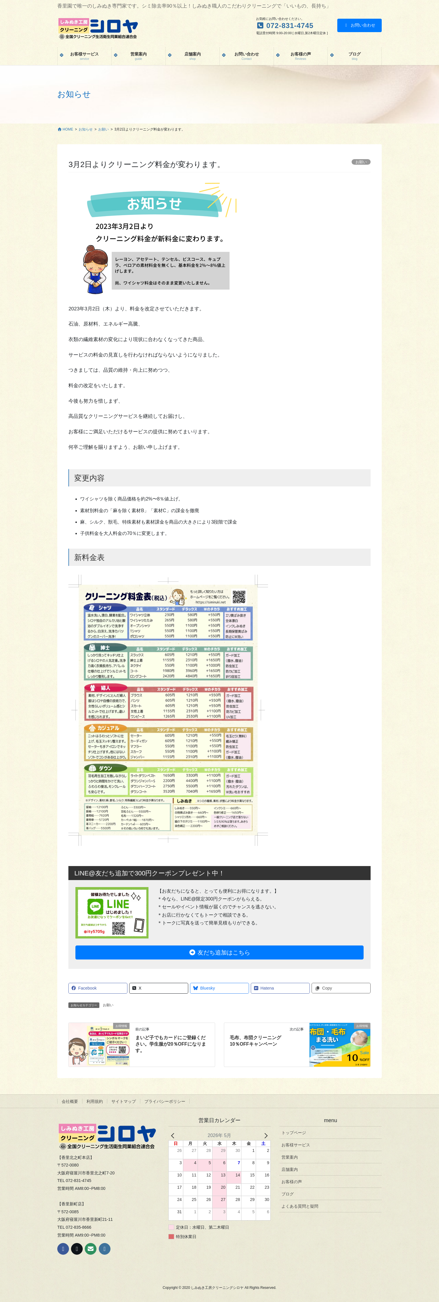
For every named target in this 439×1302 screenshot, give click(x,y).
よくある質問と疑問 (299, 1206)
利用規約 (95, 1101)
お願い (108, 1005)
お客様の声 (291, 1181)
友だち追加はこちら (219, 952)
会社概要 (70, 1101)
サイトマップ (123, 1101)
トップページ (293, 1132)
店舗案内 (289, 1169)
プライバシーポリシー (164, 1101)
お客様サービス (295, 1145)
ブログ (287, 1194)
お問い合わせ (360, 25)
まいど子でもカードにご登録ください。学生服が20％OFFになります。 (170, 1044)
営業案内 (289, 1157)
